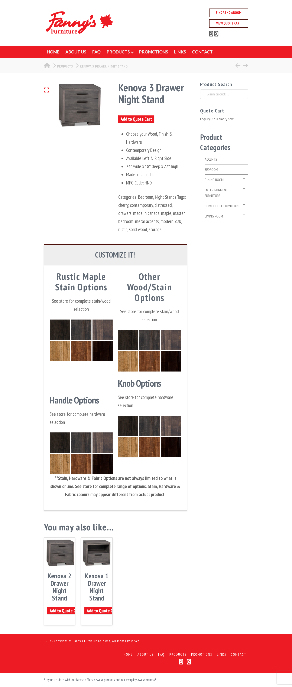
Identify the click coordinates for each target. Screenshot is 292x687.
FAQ (161, 654)
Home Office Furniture (222, 205)
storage (155, 229)
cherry (123, 205)
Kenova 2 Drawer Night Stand (59, 586)
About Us (145, 654)
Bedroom (145, 197)
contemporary (141, 205)
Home (128, 654)
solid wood (138, 229)
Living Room (214, 216)
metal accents (147, 221)
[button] (52, 90)
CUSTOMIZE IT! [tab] (115, 255)
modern (166, 221)
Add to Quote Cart (136, 119)
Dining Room (214, 179)
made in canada (146, 213)
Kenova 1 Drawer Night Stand (96, 586)
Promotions (201, 654)
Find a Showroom (228, 12)
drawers (125, 213)
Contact (238, 654)
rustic (122, 229)
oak (178, 221)
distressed (163, 205)
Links (221, 654)
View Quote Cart (228, 23)
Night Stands (165, 197)
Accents (211, 159)
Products (178, 654)
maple (166, 213)
